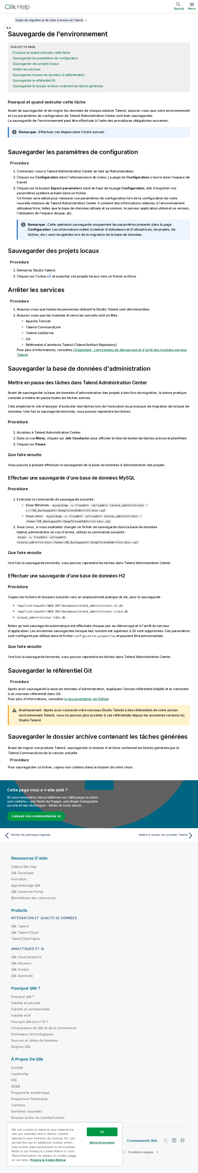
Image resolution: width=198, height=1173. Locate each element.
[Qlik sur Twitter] (165, 1140)
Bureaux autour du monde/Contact (37, 1117)
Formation (18, 879)
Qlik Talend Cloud (24, 932)
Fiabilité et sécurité (25, 1003)
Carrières (18, 1105)
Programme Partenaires (29, 1099)
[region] (64, 1144)
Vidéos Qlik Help (24, 867)
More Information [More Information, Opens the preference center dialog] (102, 1142)
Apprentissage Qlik (25, 885)
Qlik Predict (20, 969)
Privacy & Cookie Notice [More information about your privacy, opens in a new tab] (48, 1160)
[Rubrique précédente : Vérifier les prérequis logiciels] (50, 835)
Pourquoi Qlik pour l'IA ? (29, 1022)
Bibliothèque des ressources (33, 898)
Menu (192, 8)
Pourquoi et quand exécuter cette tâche (41, 52)
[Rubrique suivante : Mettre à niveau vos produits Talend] (148, 835)
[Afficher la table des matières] (9, 20)
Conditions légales (140, 1152)
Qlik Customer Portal (27, 892)
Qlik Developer (22, 873)
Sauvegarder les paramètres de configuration (45, 58)
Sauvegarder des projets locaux (36, 64)
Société (17, 1068)
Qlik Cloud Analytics (26, 957)
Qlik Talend (19, 926)
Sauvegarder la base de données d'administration (48, 75)
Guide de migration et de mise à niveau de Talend (49, 20)
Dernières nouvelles (26, 1111)
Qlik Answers (21, 963)
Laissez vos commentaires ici (36, 816)
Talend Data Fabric (25, 939)
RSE (14, 1080)
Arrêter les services (26, 69)
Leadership (20, 1074)
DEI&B (15, 1086)
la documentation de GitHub (86, 699)
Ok (102, 1132)
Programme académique (30, 1092)
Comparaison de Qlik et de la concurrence (43, 1028)
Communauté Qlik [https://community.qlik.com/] (142, 1140)
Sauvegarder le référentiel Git (34, 80)
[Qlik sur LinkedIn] (174, 1140)
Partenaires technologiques (32, 1034)
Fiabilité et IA (21, 1015)
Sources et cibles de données (34, 1040)
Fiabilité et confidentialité (30, 1009)
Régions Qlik (20, 1047)
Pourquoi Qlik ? (22, 997)
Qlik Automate (22, 976)
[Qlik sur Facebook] (182, 1140)
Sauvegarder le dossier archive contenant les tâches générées (58, 86)
